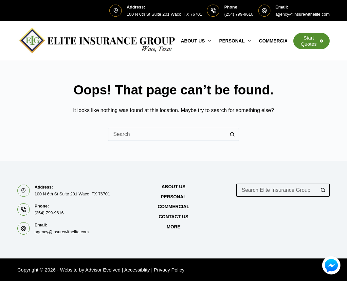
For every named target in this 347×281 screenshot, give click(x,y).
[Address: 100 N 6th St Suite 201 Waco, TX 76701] (115, 11)
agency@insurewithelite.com (302, 14)
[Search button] (232, 134)
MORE (173, 226)
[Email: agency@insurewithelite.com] (264, 11)
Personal (236, 41)
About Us (197, 41)
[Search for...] (167, 134)
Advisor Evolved (103, 270)
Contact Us (174, 216)
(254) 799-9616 (238, 14)
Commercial (279, 41)
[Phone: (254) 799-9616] (213, 11)
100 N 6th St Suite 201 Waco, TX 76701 (164, 14)
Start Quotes (312, 41)
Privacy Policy (169, 270)
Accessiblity (137, 270)
